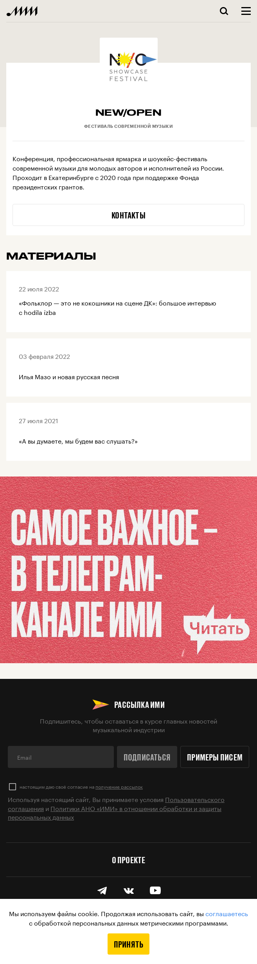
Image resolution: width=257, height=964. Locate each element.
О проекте (129, 859)
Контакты (128, 215)
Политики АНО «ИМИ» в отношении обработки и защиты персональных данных (114, 812)
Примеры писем (215, 757)
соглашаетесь (226, 913)
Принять (129, 944)
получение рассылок (119, 786)
